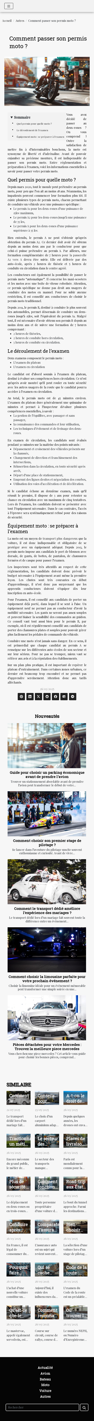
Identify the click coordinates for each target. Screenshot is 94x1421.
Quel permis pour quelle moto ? (34, 123)
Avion (45, 1373)
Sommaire (22, 117)
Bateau (45, 1379)
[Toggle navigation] (8, 6)
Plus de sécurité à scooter (19, 1187)
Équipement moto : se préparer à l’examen (40, 136)
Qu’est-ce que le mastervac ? (19, 1318)
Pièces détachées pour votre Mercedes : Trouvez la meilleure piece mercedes (47, 1046)
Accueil (7, 21)
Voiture (45, 1390)
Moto (45, 1385)
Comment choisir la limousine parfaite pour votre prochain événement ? (47, 978)
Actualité (45, 1367)
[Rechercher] (42, 1407)
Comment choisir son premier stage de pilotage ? (47, 842)
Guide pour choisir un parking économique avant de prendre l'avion (47, 774)
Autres (20, 21)
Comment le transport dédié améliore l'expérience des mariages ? (47, 910)
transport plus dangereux (60, 538)
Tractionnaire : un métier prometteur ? (24, 1144)
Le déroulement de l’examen (32, 130)
